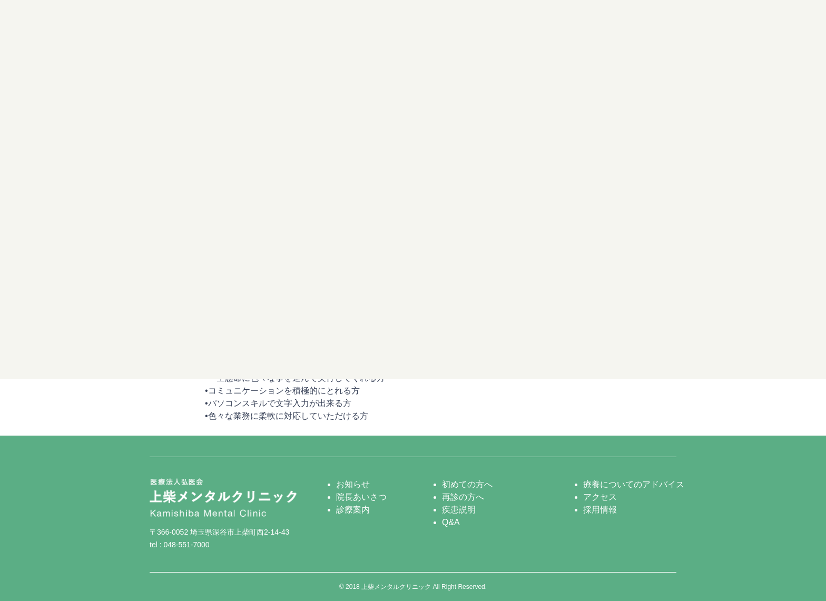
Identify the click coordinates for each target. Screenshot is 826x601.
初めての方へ (467, 484)
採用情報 (600, 509)
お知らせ (353, 484)
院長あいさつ (361, 496)
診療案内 (353, 509)
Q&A (451, 522)
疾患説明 (459, 509)
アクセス (600, 496)
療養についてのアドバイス (633, 484)
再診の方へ (463, 496)
